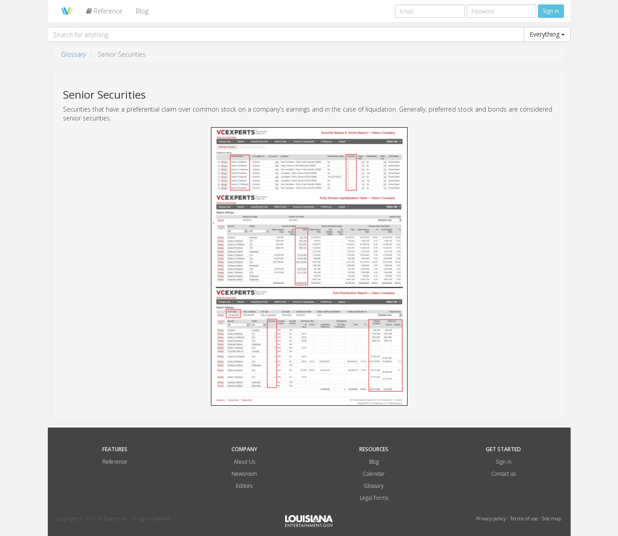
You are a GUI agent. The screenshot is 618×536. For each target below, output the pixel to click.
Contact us (503, 474)
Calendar (374, 474)
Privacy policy (491, 518)
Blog (142, 11)
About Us (244, 461)
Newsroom (244, 474)
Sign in (504, 461)
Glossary (73, 54)
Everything (547, 34)
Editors (244, 486)
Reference (104, 11)
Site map (551, 518)
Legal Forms (374, 498)
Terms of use (524, 518)
